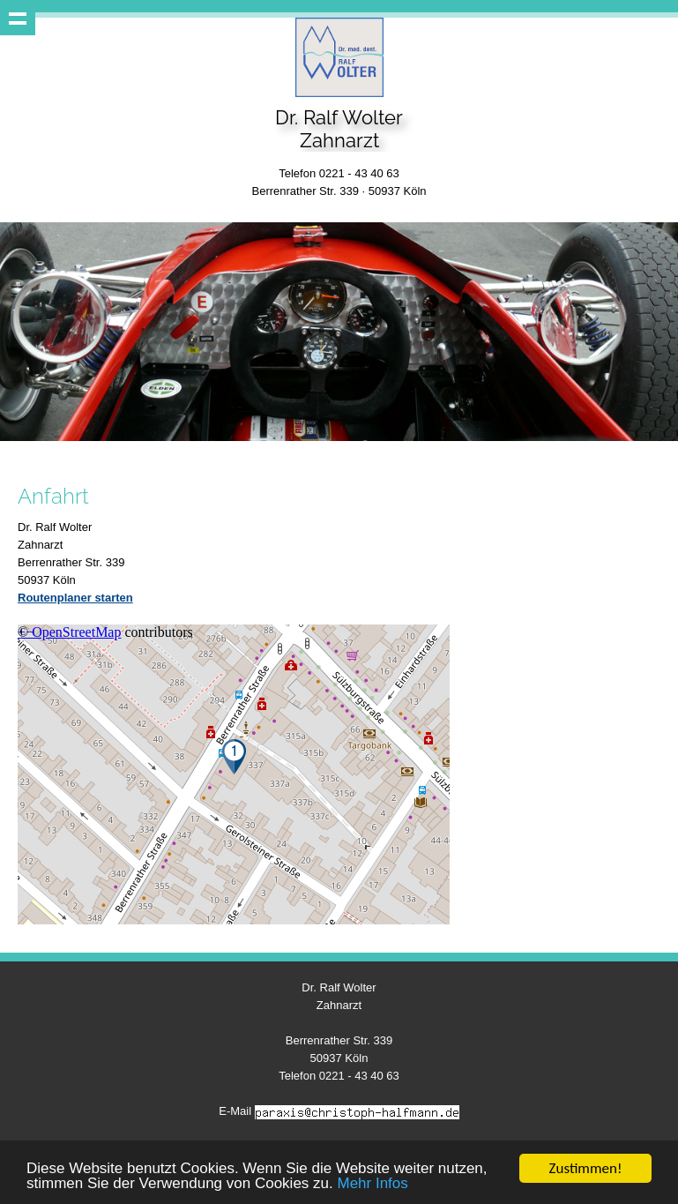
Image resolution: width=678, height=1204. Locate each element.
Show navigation (17, 17)
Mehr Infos (372, 1184)
